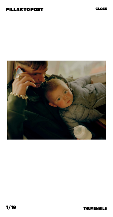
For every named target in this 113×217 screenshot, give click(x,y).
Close (101, 9)
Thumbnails (95, 208)
